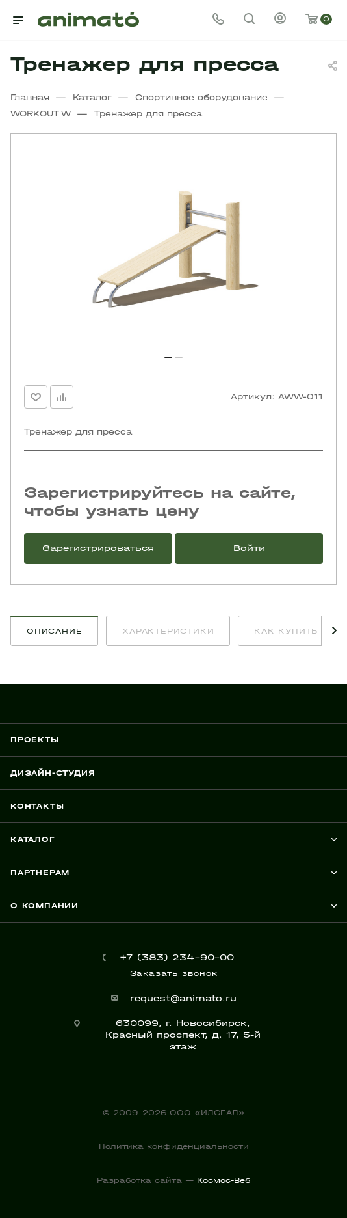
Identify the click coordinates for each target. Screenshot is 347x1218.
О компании (44, 905)
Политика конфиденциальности (174, 1146)
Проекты (34, 739)
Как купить (286, 631)
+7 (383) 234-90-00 (177, 957)
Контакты (37, 806)
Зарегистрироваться (98, 548)
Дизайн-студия (52, 773)
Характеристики (168, 631)
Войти (249, 548)
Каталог (32, 839)
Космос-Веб (223, 1180)
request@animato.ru (183, 998)
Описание (54, 631)
